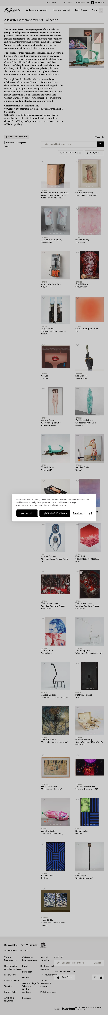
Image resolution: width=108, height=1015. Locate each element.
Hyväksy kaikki (27, 513)
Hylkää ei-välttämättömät (55, 513)
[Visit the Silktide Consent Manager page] (90, 513)
